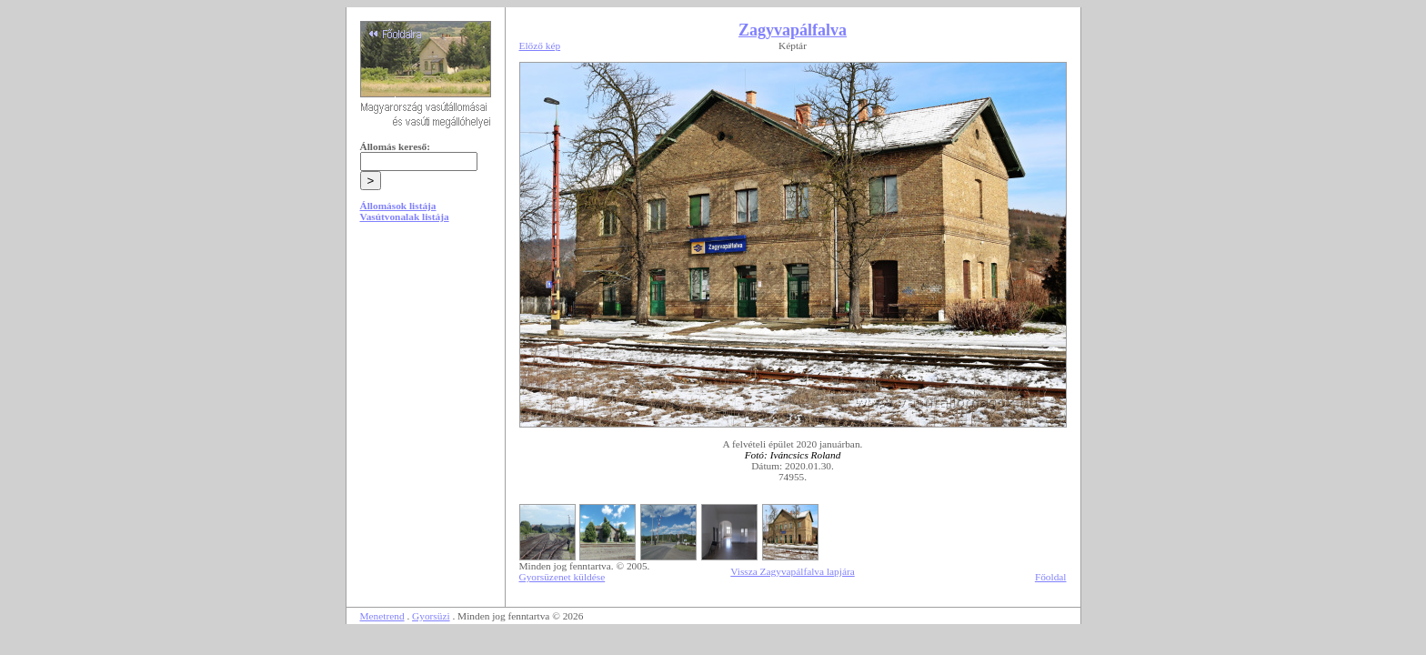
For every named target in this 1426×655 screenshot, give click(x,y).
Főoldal (1051, 576)
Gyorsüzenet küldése (562, 576)
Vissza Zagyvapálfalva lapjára (792, 571)
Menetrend (382, 615)
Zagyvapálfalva (792, 30)
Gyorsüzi (431, 615)
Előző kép (540, 45)
